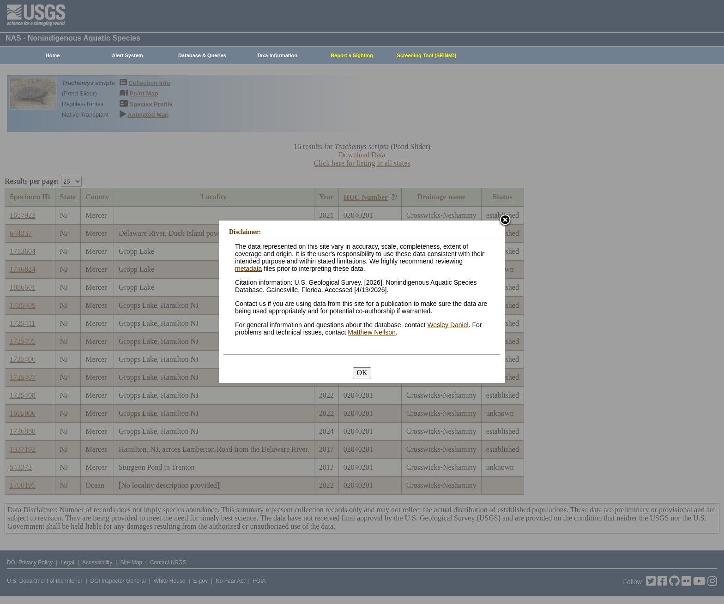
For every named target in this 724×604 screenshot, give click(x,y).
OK (361, 373)
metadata (248, 268)
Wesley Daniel (447, 325)
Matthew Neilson (372, 332)
